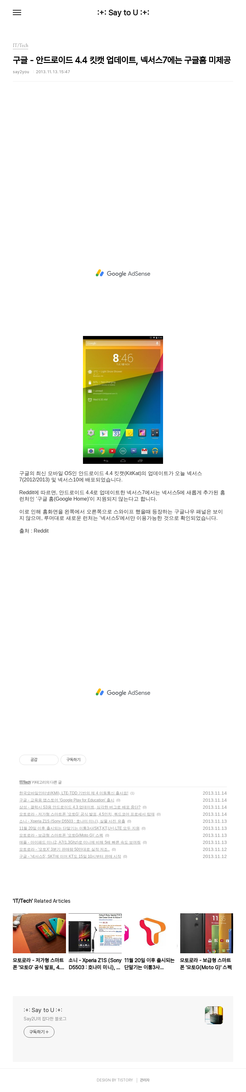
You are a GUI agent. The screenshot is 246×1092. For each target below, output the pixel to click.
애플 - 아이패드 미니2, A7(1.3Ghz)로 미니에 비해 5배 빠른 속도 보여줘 (80, 842)
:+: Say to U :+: (123, 13)
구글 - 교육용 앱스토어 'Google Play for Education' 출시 (66, 800)
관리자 (145, 1080)
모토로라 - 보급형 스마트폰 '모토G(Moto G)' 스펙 (61, 835)
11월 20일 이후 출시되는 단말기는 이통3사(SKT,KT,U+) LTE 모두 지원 (79, 828)
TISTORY (125, 1080)
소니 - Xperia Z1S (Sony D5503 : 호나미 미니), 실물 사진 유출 (72, 821)
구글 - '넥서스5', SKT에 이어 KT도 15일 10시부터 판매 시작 (70, 856)
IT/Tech (25, 782)
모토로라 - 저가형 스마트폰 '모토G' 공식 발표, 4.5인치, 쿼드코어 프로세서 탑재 (87, 814)
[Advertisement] (123, 168)
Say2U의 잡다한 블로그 (45, 1018)
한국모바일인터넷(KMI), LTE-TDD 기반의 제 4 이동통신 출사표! (73, 793)
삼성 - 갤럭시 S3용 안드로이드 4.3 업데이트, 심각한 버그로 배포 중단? (80, 807)
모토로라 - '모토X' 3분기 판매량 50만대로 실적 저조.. (64, 849)
